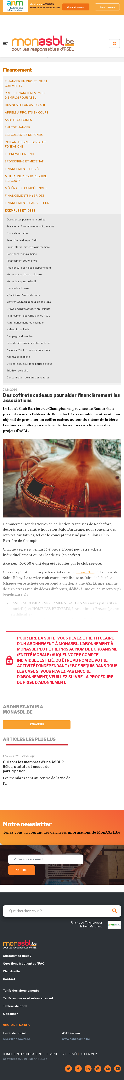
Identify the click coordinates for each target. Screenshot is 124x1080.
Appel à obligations (18, 356)
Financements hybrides (24, 195)
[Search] (62, 911)
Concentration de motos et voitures (28, 377)
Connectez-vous (75, 7)
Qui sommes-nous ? (17, 956)
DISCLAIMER (88, 1054)
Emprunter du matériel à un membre (28, 246)
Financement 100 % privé (22, 260)
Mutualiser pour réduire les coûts (26, 179)
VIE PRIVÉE (70, 1054)
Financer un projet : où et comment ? (26, 84)
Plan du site (11, 971)
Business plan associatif (25, 105)
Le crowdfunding (19, 154)
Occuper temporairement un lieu (26, 219)
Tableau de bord (15, 1006)
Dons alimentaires (17, 233)
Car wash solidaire (18, 288)
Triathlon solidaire (17, 370)
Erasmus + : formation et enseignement (30, 226)
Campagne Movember (20, 336)
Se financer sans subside (22, 253)
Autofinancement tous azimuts (25, 322)
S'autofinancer (17, 127)
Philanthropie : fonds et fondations (25, 145)
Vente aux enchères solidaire (24, 274)
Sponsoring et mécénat (24, 161)
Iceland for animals (18, 329)
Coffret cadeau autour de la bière (29, 301)
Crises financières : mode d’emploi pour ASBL (26, 95)
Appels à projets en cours (26, 112)
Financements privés (22, 169)
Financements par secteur (27, 203)
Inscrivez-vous (107, 7)
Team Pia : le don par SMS (22, 240)
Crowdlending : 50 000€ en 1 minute (28, 308)
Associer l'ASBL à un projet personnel (29, 350)
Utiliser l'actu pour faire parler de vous (29, 363)
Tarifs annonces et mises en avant (28, 998)
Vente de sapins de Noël (21, 281)
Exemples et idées (20, 210)
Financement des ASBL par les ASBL (28, 315)
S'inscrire (21, 870)
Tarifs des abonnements (21, 990)
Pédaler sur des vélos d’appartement (29, 267)
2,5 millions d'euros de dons (23, 295)
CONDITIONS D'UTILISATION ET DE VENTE (31, 1054)
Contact (9, 979)
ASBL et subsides (18, 120)
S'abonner (36, 724)
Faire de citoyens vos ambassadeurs (28, 343)
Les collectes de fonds (24, 135)
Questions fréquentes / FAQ (23, 963)
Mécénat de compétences (26, 188)
